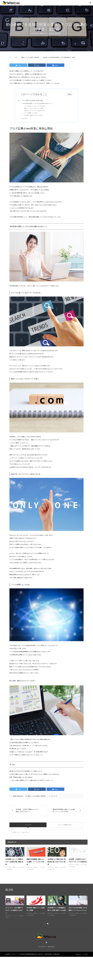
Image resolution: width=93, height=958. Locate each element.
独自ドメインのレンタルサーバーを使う (37, 108)
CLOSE (69, 94)
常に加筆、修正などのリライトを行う (36, 115)
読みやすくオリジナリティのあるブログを (37, 110)
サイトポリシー (42, 947)
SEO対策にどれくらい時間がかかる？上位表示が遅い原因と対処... (14, 863)
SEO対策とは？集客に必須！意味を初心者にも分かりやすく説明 (57, 863)
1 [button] (45, 924)
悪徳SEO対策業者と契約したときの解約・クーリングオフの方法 (36, 863)
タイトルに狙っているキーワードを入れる (37, 106)
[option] (47, 908)
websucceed (20, 797)
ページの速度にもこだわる (33, 113)
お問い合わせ (51, 947)
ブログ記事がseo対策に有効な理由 (35, 100)
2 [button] (47, 924)
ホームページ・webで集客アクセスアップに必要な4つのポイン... (14, 911)
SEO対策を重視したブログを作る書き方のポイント (40, 103)
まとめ (28, 118)
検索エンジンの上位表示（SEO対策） (51, 33)
